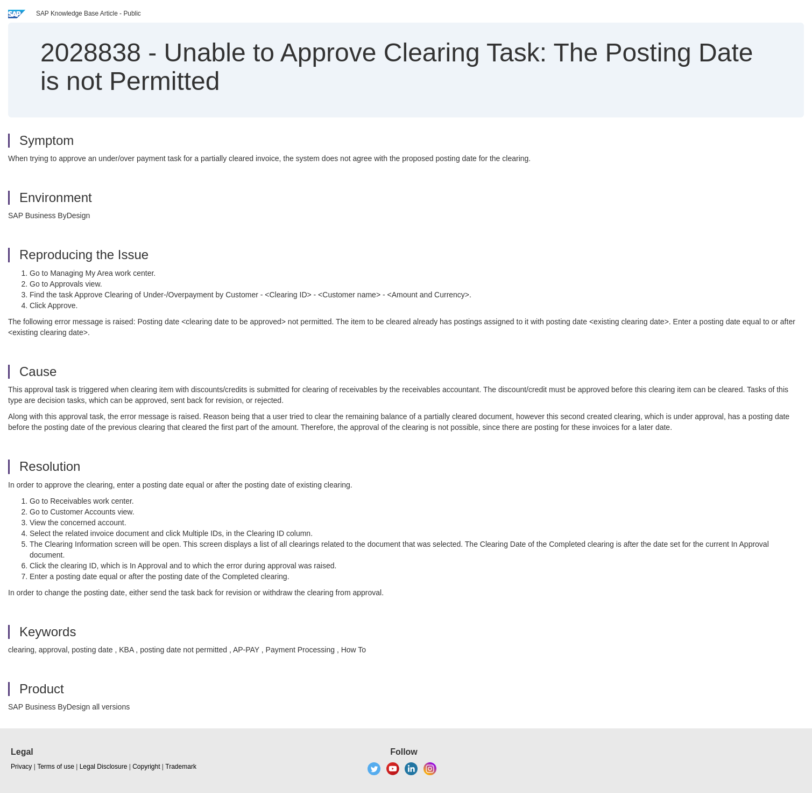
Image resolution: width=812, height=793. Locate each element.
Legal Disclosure (104, 766)
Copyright (146, 766)
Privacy (21, 766)
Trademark (180, 766)
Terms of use (55, 766)
